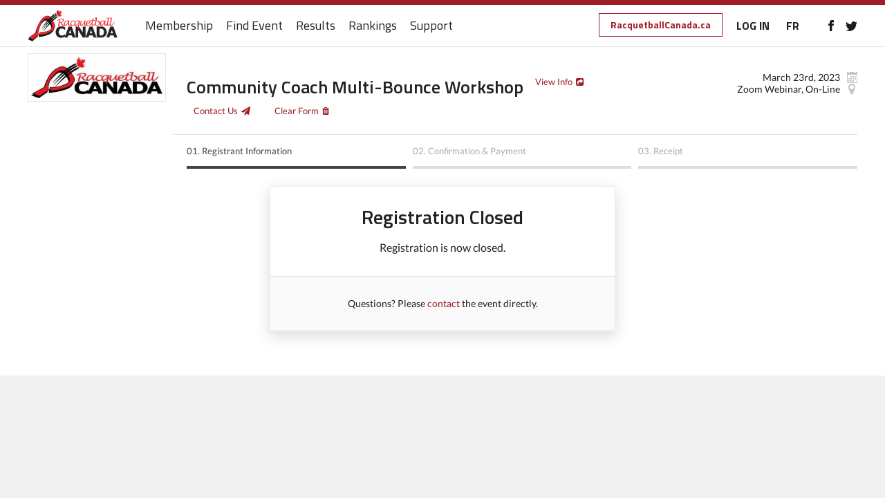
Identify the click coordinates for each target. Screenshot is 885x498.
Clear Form (296, 110)
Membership (179, 26)
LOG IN (753, 25)
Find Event (254, 26)
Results (315, 26)
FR (792, 25)
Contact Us (216, 110)
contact (443, 303)
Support (431, 26)
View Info (553, 81)
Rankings (372, 26)
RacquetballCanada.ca (661, 24)
